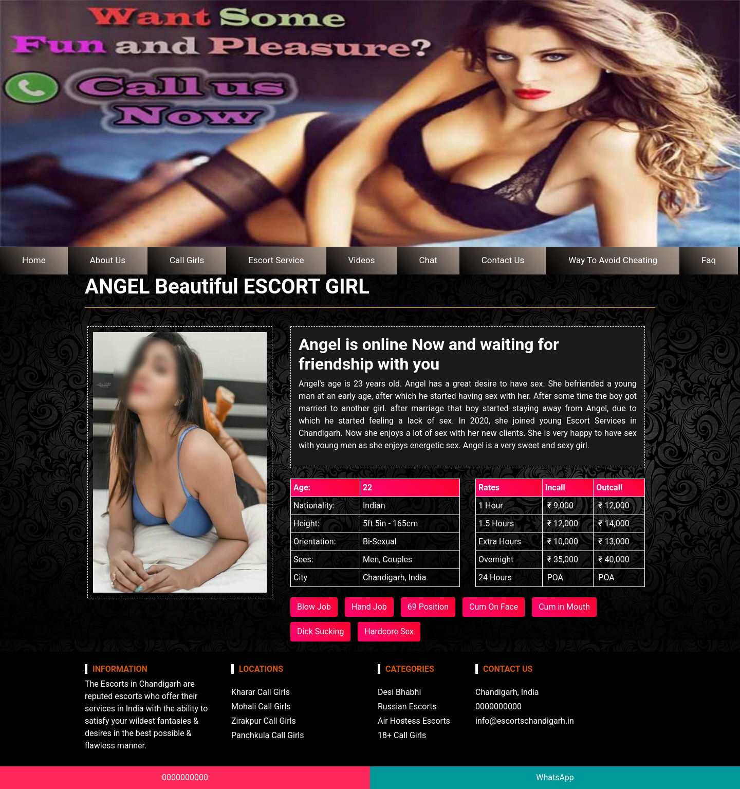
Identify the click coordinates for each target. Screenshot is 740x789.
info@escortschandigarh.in (524, 721)
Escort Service (276, 260)
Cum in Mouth (564, 607)
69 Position (428, 607)
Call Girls (187, 260)
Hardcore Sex (389, 631)
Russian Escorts (407, 706)
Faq (708, 260)
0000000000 (185, 777)
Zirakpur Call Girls (263, 721)
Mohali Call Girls (261, 706)
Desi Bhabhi (399, 692)
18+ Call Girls (402, 735)
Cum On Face (493, 607)
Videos (361, 260)
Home (34, 260)
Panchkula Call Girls (267, 735)
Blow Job (314, 607)
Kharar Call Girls (260, 692)
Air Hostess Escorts (414, 721)
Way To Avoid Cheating (612, 260)
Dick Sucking (320, 631)
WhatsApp (555, 777)
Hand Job (369, 607)
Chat (428, 260)
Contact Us (503, 260)
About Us (107, 260)
